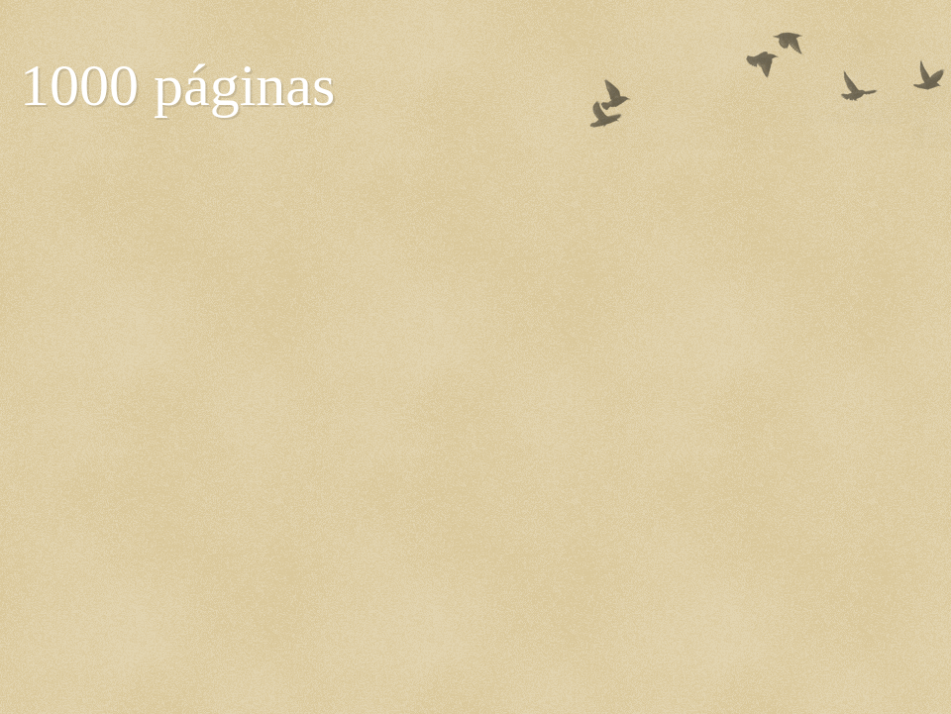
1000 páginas (177, 85)
